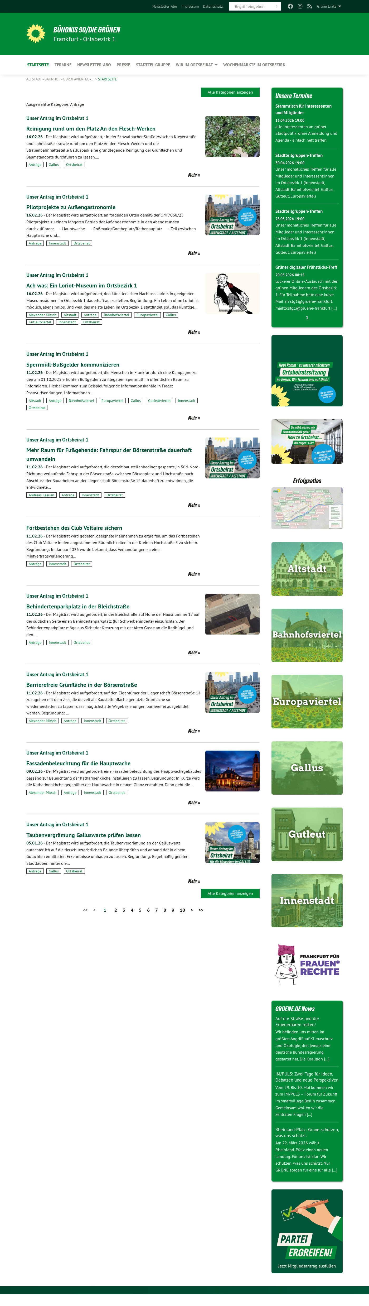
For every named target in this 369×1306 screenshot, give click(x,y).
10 (182, 909)
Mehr (192, 174)
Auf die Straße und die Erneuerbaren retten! (298, 1028)
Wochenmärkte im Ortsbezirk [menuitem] (254, 65)
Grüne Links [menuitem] (326, 6)
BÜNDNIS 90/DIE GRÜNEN (91, 29)
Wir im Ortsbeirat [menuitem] (194, 65)
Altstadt (70, 314)
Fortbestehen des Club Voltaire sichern (77, 527)
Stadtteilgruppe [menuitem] (153, 65)
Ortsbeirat (74, 164)
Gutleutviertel (40, 321)
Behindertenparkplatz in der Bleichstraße (81, 605)
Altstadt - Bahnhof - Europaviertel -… (60, 79)
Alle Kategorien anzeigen (230, 92)
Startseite (107, 79)
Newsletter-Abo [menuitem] (94, 65)
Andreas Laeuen (41, 494)
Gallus (54, 164)
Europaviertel (147, 314)
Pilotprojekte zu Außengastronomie (74, 207)
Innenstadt (57, 243)
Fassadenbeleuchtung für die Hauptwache (82, 762)
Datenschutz (213, 6)
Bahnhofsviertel (116, 314)
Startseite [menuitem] (38, 65)
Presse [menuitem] (123, 65)
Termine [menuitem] (63, 65)
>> (200, 909)
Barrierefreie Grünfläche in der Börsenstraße (85, 684)
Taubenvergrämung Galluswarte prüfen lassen (87, 834)
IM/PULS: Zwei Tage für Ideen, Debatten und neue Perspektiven (305, 1086)
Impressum (190, 6)
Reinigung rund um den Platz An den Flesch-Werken (95, 128)
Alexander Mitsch (42, 314)
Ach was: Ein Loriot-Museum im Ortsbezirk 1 (85, 285)
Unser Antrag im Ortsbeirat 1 (58, 118)
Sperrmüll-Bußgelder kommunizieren (76, 364)
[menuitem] (164, 6)
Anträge (35, 164)
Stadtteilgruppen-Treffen (300, 155)
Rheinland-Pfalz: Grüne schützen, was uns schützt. (302, 1144)
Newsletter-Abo (164, 6)
